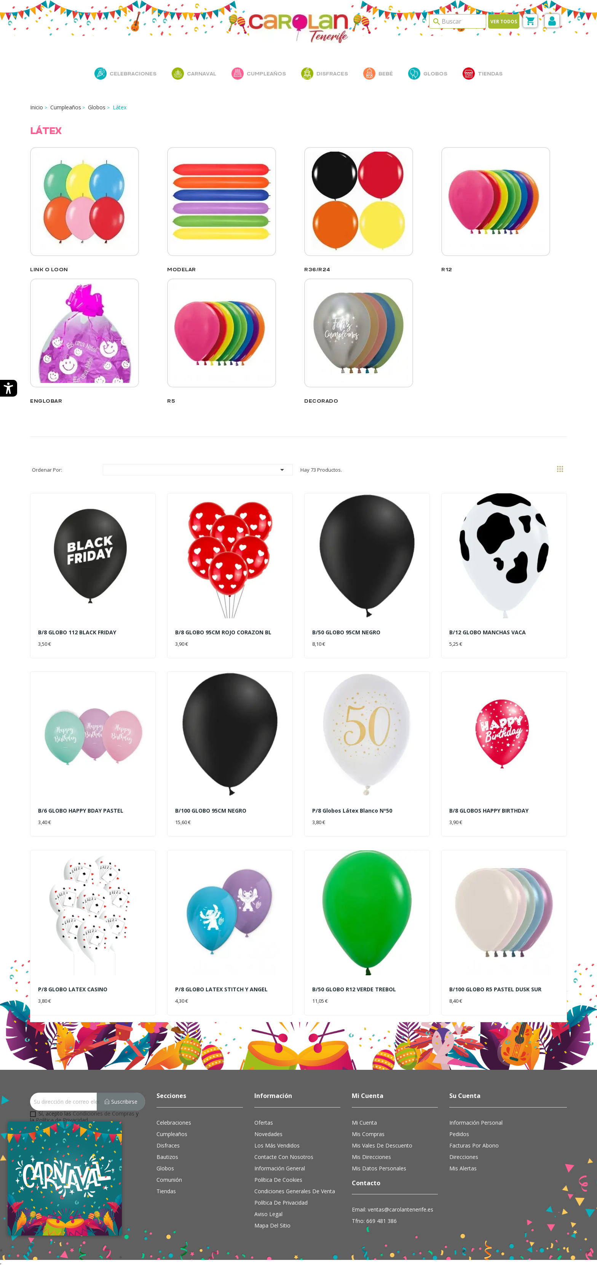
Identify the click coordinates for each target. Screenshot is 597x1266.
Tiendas (166, 1191)
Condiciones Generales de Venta (294, 1191)
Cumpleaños (171, 1134)
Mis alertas (463, 1168)
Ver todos (503, 21)
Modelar (181, 269)
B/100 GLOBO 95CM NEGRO (210, 810)
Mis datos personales (379, 1168)
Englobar (46, 401)
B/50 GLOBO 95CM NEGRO (346, 632)
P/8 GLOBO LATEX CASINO (72, 989)
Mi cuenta (364, 1122)
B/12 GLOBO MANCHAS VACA (487, 632)
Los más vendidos (277, 1145)
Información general (279, 1168)
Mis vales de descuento (382, 1145)
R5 (171, 401)
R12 (446, 269)
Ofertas (263, 1122)
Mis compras (368, 1134)
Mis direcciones (371, 1156)
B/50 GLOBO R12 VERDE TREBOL (354, 989)
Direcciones (463, 1156)
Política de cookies (278, 1179)
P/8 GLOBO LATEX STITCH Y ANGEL (221, 989)
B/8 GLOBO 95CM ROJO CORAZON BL (223, 632)
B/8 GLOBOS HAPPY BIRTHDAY (488, 810)
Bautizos (167, 1156)
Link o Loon (49, 269)
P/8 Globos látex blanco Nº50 (352, 810)
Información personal (476, 1122)
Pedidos (459, 1134)
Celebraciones (173, 1122)
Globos (165, 1168)
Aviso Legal (268, 1214)
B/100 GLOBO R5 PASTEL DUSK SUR (495, 989)
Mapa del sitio (272, 1225)
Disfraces (168, 1145)
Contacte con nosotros (283, 1156)
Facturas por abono (474, 1145)
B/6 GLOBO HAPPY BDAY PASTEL (80, 810)
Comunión (169, 1179)
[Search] (457, 21)
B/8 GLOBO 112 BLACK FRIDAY (77, 632)
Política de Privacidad (62, 1120)
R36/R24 (317, 269)
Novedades (268, 1134)
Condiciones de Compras (103, 1113)
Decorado (321, 401)
